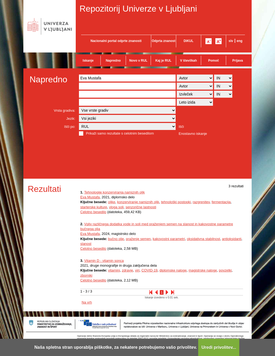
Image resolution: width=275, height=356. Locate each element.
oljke (111, 202)
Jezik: (70, 119)
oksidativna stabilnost (203, 239)
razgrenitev (201, 202)
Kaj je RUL (163, 60)
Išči (181, 127)
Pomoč (213, 60)
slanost (85, 244)
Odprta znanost (163, 41)
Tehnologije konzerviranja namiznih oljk (114, 192)
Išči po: (69, 127)
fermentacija (221, 202)
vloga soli (116, 207)
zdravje (127, 270)
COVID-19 (150, 270)
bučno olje (116, 239)
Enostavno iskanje (193, 134)
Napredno (113, 60)
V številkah (188, 60)
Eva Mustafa (90, 197)
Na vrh (87, 302)
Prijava (237, 60)
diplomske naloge (173, 270)
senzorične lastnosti (140, 207)
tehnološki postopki (176, 202)
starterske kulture (93, 207)
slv (231, 41)
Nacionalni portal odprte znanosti (116, 41)
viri (137, 270)
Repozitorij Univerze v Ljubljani (138, 8)
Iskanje (88, 60)
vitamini (114, 270)
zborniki (86, 275)
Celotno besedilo (93, 212)
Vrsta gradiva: (64, 110)
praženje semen (138, 239)
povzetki (225, 270)
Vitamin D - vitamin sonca (104, 261)
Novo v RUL (138, 60)
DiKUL (189, 41)
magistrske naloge (203, 270)
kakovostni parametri (169, 239)
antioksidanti (231, 239)
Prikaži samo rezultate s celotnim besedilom (120, 133)
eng (239, 41)
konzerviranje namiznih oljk (138, 202)
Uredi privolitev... (218, 347)
